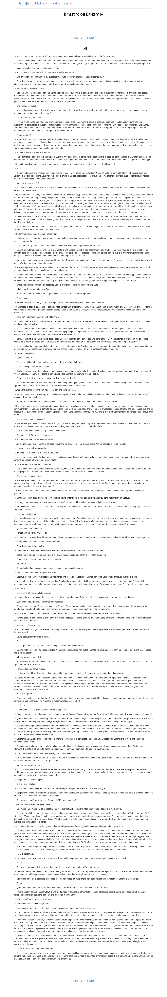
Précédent (77, 38)
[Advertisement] (83, 25)
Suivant (90, 38)
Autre (68, 3)
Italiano (40, 3)
